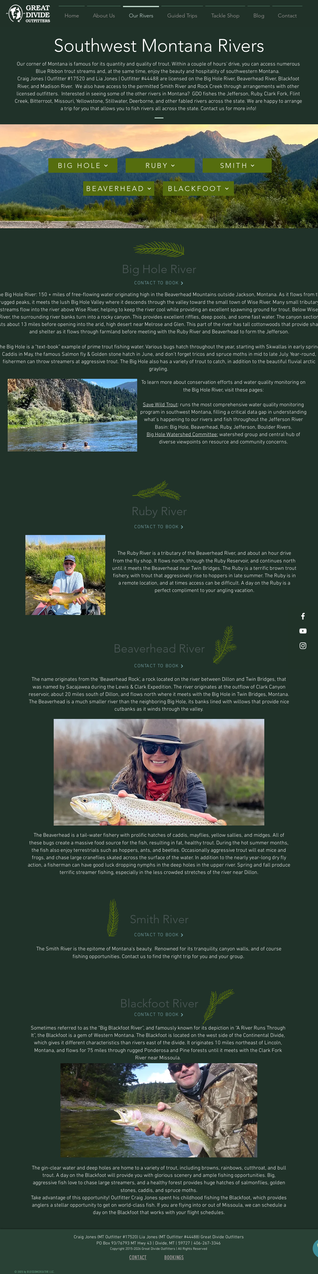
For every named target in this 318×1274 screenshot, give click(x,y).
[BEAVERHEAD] (118, 188)
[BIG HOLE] (82, 165)
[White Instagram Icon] (303, 645)
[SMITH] (237, 165)
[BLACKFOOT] (198, 188)
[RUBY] (160, 165)
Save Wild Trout (160, 405)
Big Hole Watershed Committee (182, 435)
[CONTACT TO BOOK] (159, 283)
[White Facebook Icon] (303, 616)
